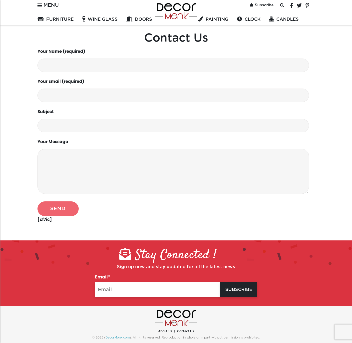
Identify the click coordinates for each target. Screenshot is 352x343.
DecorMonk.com (117, 337)
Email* (158, 285)
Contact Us (185, 331)
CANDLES (287, 19)
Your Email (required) (173, 90)
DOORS (143, 19)
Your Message (173, 166)
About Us (165, 331)
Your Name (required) (173, 60)
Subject (173, 120)
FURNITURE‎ (60, 19)
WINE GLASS (103, 19)
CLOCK (253, 19)
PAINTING (217, 19)
